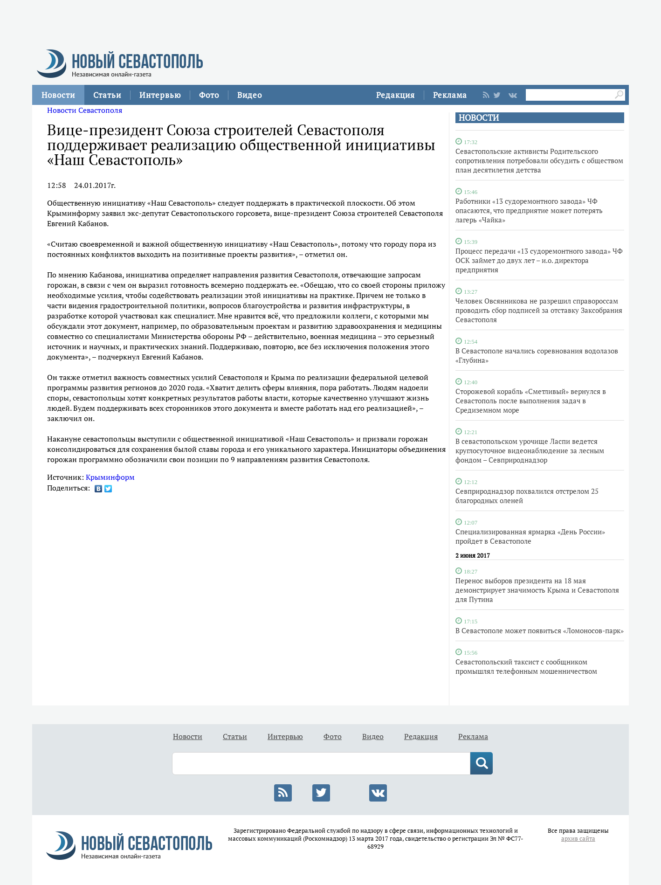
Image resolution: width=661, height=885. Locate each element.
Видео (249, 95)
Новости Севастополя (84, 110)
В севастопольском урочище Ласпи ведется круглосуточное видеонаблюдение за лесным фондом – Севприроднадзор (529, 450)
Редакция (395, 95)
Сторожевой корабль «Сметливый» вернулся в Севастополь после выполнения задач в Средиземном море (530, 401)
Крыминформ (110, 477)
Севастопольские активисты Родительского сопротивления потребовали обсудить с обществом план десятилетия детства (539, 160)
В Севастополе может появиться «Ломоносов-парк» (539, 630)
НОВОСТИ (479, 117)
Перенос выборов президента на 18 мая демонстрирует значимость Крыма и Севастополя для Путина (537, 590)
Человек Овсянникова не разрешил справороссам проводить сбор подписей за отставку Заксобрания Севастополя (538, 310)
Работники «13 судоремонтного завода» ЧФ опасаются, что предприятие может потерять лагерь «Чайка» (529, 210)
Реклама (450, 95)
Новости (58, 95)
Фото (209, 95)
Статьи (107, 95)
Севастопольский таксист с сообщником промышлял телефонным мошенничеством (526, 666)
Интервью (160, 95)
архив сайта (578, 839)
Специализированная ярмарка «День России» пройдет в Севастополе (530, 536)
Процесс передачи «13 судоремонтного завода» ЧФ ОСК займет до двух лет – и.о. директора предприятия (539, 260)
